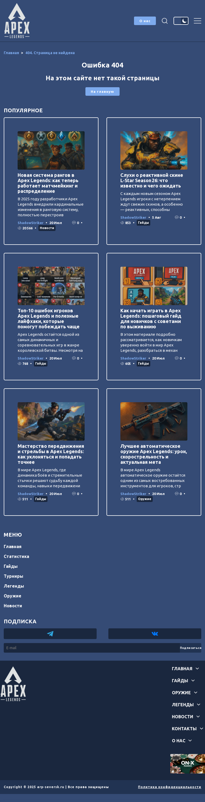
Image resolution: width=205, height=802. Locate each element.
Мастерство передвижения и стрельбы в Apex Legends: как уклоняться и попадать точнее (51, 454)
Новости (47, 228)
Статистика (16, 556)
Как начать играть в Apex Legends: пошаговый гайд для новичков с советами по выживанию (150, 318)
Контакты (184, 728)
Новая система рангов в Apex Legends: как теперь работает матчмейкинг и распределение (48, 183)
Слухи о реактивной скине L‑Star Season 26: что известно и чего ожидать (151, 180)
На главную (102, 91)
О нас (145, 21)
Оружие (144, 499)
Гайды (143, 222)
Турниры (13, 576)
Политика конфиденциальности (169, 787)
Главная (13, 546)
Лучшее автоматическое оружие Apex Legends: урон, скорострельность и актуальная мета (153, 454)
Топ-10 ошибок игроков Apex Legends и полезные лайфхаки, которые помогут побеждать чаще (49, 318)
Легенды (14, 586)
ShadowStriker (31, 223)
